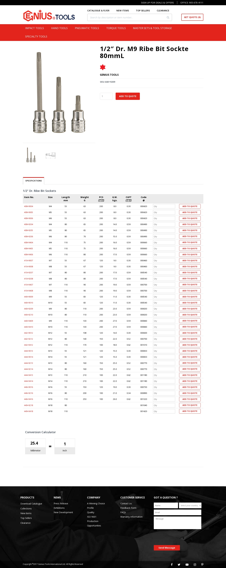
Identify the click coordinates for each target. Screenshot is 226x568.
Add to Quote (127, 96)
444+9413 (28, 375)
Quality (90, 512)
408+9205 (28, 230)
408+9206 (28, 236)
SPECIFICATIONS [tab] (33, 180)
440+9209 (28, 308)
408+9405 (28, 248)
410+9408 (28, 290)
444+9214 (28, 369)
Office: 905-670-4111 (191, 2)
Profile (90, 507)
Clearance (25, 522)
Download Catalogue (31, 503)
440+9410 (28, 326)
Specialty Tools (37, 36)
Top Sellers (26, 517)
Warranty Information (131, 516)
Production (92, 521)
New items (26, 513)
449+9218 (28, 405)
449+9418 (28, 411)
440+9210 (28, 314)
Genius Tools (109, 74)
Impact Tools (35, 28)
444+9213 (28, 363)
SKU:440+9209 (107, 81)
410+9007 (28, 260)
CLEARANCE (167, 10)
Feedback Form (128, 507)
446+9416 (28, 399)
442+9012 (28, 332)
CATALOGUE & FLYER (102, 10)
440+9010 (28, 302)
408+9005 (28, 212)
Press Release (61, 503)
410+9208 (28, 278)
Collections (26, 508)
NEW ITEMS (127, 10)
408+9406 (28, 254)
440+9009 (28, 296)
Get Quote (192, 17)
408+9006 (28, 218)
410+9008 (28, 266)
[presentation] (178, 537)
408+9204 (28, 224)
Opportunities (94, 525)
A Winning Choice (96, 503)
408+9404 (28, 242)
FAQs (123, 512)
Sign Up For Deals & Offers (157, 2)
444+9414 (28, 381)
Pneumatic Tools (88, 28)
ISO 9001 (91, 516)
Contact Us (126, 503)
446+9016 (28, 387)
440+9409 (28, 320)
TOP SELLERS (147, 10)
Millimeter (35, 450)
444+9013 (28, 350)
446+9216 (28, 393)
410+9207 (28, 272)
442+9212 (28, 338)
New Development (63, 512)
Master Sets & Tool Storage (153, 28)
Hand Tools (60, 28)
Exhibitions (59, 507)
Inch (65, 450)
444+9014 (28, 356)
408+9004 (28, 206)
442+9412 (28, 344)
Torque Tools (117, 28)
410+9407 (28, 284)
